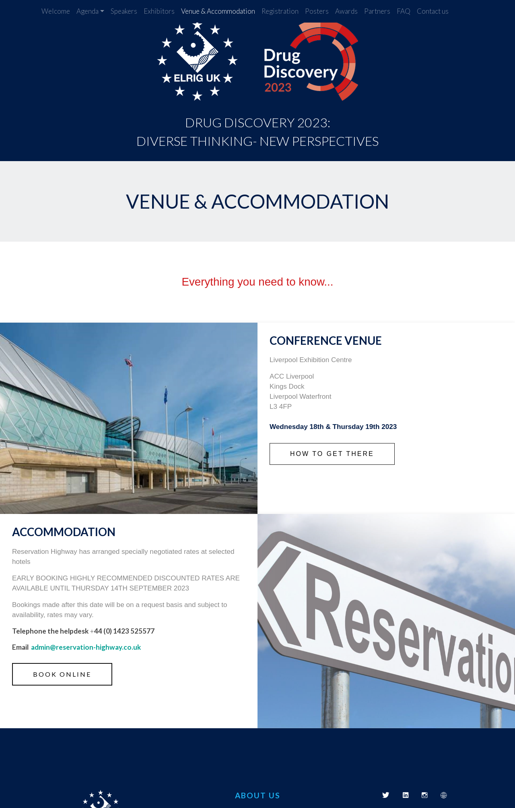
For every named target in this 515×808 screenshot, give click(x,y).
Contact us (433, 11)
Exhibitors (159, 11)
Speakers (124, 11)
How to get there (332, 453)
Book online (62, 674)
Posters (317, 11)
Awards (346, 11)
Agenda (87, 11)
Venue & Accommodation (218, 11)
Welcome (55, 11)
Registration (280, 11)
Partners (377, 11)
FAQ (403, 11)
